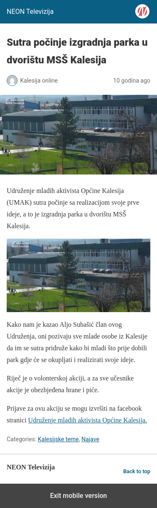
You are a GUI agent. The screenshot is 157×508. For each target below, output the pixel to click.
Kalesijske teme (58, 439)
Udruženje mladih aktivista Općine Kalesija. (87, 420)
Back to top (136, 471)
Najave (90, 439)
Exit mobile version (78, 496)
